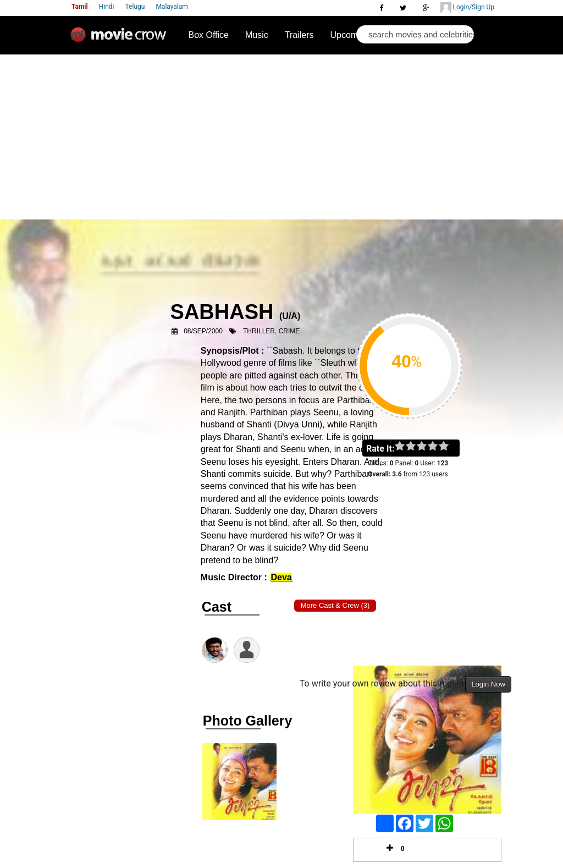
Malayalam (171, 6)
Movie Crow (121, 39)
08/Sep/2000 (203, 331)
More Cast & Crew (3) (335, 605)
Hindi (106, 6)
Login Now (488, 684)
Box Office (208, 35)
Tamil (79, 6)
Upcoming (350, 35)
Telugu (135, 6)
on (449, 447)
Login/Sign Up (467, 7)
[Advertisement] (281, 137)
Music (256, 35)
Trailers (299, 35)
